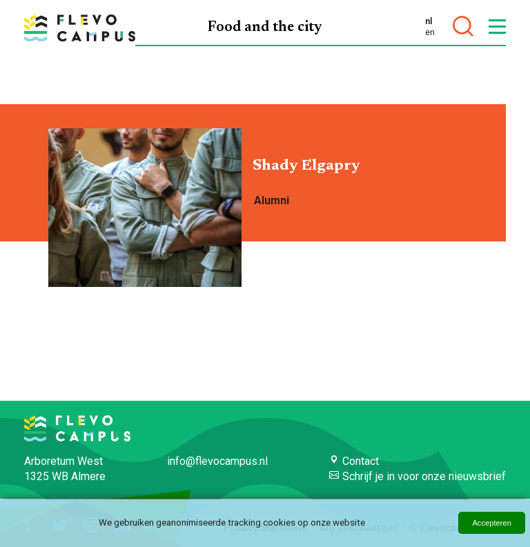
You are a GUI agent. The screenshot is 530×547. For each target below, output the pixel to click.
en (430, 32)
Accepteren (491, 523)
